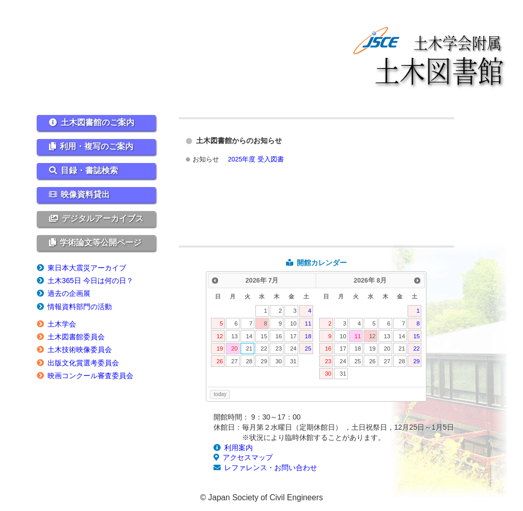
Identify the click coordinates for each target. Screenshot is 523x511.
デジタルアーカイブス (103, 218)
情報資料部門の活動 (79, 307)
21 (249, 348)
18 (308, 336)
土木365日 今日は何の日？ (90, 280)
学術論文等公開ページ (100, 242)
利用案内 (238, 448)
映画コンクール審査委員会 (90, 375)
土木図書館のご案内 (97, 122)
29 (263, 361)
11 (308, 323)
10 (293, 323)
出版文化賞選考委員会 (83, 363)
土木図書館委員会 (76, 337)
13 (234, 336)
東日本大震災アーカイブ (86, 268)
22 (263, 348)
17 (293, 336)
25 (308, 348)
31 (293, 361)
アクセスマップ (248, 457)
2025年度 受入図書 (256, 159)
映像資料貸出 (85, 194)
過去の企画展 (68, 293)
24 (293, 348)
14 (249, 336)
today (219, 394)
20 (234, 348)
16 (278, 336)
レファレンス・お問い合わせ (270, 467)
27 (234, 361)
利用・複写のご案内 (96, 146)
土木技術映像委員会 (79, 349)
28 (249, 361)
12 (220, 336)
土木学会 (61, 324)
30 (278, 361)
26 (220, 361)
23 (278, 348)
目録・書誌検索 (89, 170)
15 (263, 336)
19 (220, 348)
